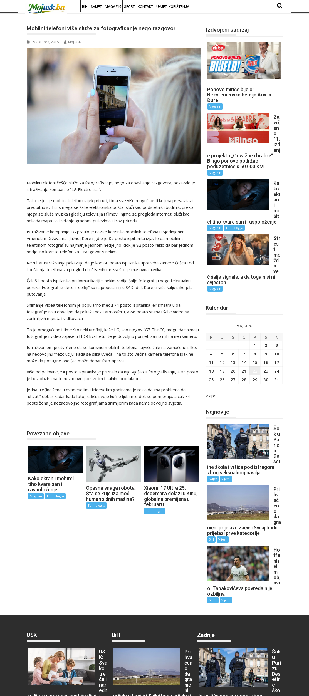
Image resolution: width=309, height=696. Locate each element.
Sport (129, 6)
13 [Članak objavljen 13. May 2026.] (233, 290)
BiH (85, 6)
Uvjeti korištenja (172, 6)
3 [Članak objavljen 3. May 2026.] (277, 273)
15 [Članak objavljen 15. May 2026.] (255, 290)
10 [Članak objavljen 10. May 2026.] (276, 282)
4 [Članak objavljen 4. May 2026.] (211, 282)
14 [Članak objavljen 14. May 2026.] (243, 290)
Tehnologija (43, 414)
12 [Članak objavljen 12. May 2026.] (222, 290)
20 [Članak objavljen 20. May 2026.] (233, 299)
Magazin (113, 6)
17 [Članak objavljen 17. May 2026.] (276, 290)
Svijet (96, 6)
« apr (211, 324)
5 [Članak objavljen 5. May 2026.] (222, 282)
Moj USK (72, 41)
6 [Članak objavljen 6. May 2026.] (233, 282)
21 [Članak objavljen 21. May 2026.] (243, 299)
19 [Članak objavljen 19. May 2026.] (222, 299)
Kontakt (145, 6)
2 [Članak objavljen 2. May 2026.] (266, 273)
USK (33, 584)
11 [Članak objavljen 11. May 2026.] (211, 290)
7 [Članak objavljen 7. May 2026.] (244, 282)
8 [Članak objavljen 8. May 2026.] (255, 282)
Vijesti (225, 385)
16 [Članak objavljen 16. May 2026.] (265, 290)
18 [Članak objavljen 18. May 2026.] (211, 299)
